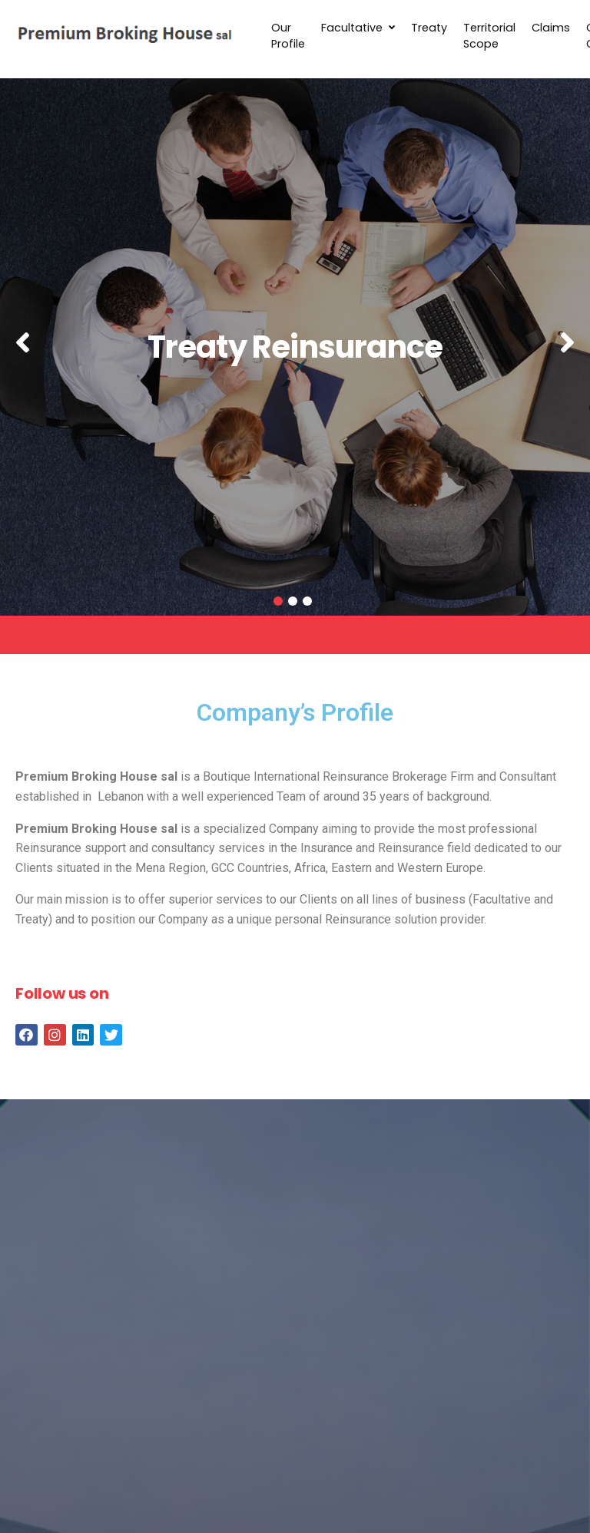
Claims (551, 27)
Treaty (429, 27)
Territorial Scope (489, 36)
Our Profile (288, 36)
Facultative (358, 27)
